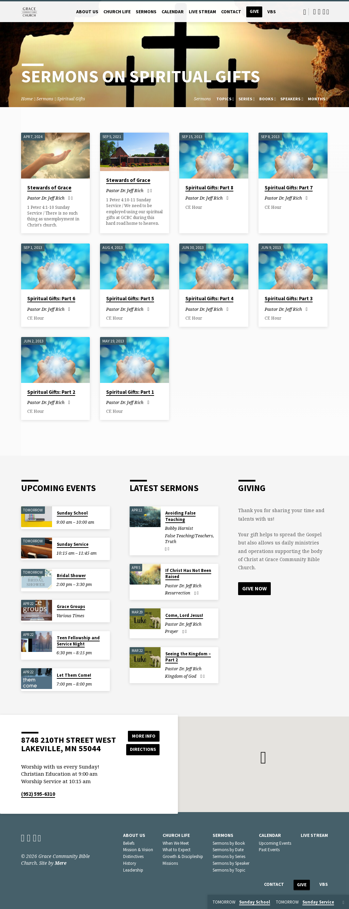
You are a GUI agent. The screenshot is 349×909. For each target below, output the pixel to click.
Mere (60, 863)
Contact (231, 12)
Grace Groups (71, 606)
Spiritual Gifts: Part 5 (130, 298)
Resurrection (177, 593)
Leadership (133, 870)
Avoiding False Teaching (180, 516)
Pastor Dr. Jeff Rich (46, 198)
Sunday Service (72, 544)
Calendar (173, 12)
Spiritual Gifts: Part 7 (289, 187)
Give (254, 11)
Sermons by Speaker (231, 863)
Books (267, 98)
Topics (225, 98)
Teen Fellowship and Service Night (78, 641)
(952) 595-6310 (38, 794)
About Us (87, 12)
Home (27, 99)
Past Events (269, 850)
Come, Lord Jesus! (184, 615)
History (129, 863)
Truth (170, 541)
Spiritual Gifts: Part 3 (289, 298)
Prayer (171, 631)
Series (246, 98)
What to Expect (176, 850)
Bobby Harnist (179, 528)
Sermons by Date (228, 850)
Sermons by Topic (229, 870)
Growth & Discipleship (183, 856)
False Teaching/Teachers (189, 536)
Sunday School (72, 513)
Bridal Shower (71, 575)
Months (318, 98)
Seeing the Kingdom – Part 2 (188, 657)
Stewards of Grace (49, 187)
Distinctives (133, 856)
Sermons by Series (229, 856)
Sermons (146, 12)
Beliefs (128, 843)
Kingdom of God (180, 676)
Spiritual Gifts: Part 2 (51, 392)
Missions (170, 863)
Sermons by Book (229, 843)
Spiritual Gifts (71, 99)
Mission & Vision (138, 850)
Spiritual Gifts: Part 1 (130, 392)
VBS (271, 12)
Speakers (291, 98)
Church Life (117, 12)
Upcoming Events (275, 843)
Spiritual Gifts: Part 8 (209, 187)
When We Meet (176, 843)
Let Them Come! (74, 675)
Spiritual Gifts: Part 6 (51, 298)
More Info (143, 736)
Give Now (254, 588)
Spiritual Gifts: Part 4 (209, 298)
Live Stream (202, 12)
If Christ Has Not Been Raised (188, 573)
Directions (142, 749)
